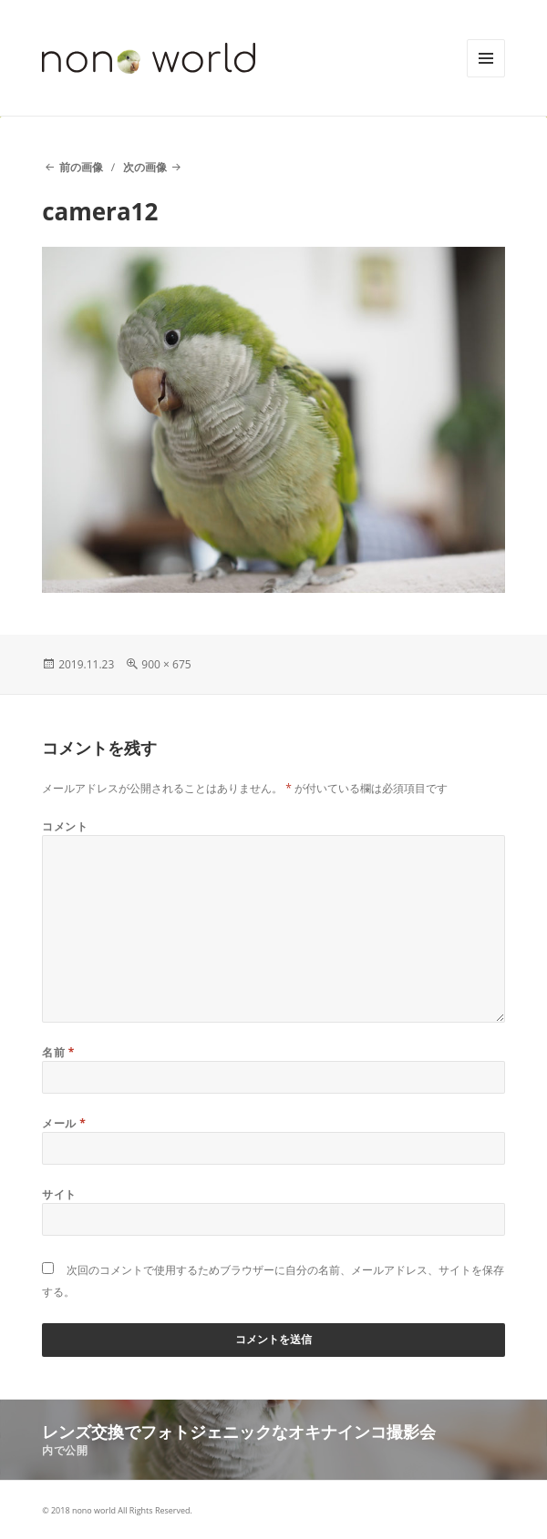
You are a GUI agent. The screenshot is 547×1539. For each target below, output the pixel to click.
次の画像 (145, 167)
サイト (59, 1194)
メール (64, 1123)
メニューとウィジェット (486, 76)
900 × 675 (166, 664)
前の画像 (81, 167)
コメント (65, 826)
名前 (58, 1052)
